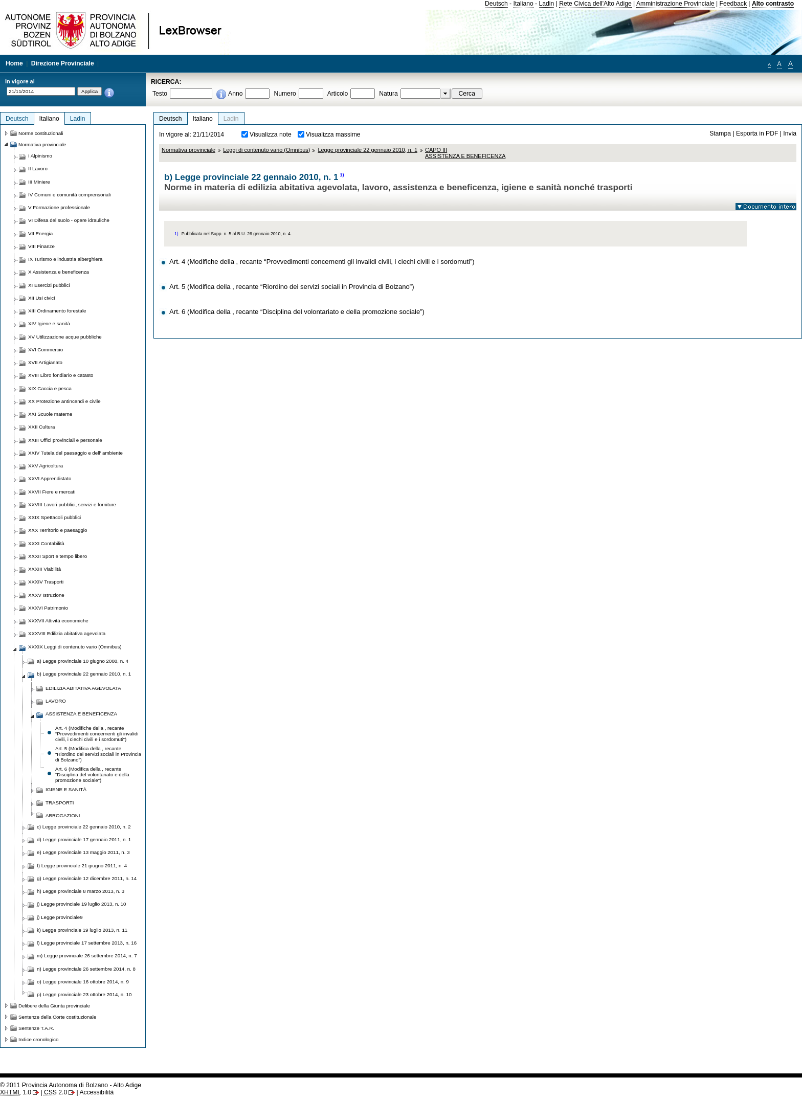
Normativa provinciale (188, 150)
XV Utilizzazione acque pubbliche (65, 337)
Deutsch (496, 3)
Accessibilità (96, 1092)
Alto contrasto (773, 3)
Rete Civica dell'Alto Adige (595, 3)
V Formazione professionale (59, 207)
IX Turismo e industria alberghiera (65, 259)
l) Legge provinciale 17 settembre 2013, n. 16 (87, 943)
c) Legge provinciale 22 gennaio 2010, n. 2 (84, 826)
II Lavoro (38, 168)
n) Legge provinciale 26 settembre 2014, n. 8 (86, 969)
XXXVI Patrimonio (48, 608)
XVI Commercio (45, 349)
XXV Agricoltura (45, 465)
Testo (159, 93)
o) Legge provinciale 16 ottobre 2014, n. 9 (83, 981)
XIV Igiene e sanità (49, 323)
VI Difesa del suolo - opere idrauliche (68, 220)
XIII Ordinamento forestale (57, 310)
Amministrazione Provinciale (675, 3)
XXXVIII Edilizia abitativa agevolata (66, 633)
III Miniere (39, 182)
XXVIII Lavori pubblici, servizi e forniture (72, 504)
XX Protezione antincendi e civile (64, 401)
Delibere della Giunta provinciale (54, 1005)
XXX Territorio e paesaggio (57, 530)
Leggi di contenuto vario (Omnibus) (266, 150)
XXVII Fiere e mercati (51, 492)
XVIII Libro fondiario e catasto (61, 375)
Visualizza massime (333, 134)
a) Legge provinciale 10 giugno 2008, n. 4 (82, 661)
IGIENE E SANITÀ (66, 789)
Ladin (546, 3)
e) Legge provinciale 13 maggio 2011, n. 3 (83, 852)
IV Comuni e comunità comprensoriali (69, 194)
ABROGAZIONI (63, 815)
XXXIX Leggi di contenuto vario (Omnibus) (75, 646)
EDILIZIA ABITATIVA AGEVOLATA (83, 688)
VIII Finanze (41, 246)
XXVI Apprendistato (49, 478)
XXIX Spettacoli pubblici (54, 517)
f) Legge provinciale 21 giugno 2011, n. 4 (82, 865)
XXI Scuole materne (50, 414)
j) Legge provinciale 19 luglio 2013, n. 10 (81, 904)
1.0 (15, 1092)
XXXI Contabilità (46, 543)
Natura (388, 93)
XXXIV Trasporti (45, 582)
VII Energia (40, 233)
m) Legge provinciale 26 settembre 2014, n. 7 (87, 955)
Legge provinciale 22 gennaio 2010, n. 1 (367, 150)
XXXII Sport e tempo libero (57, 556)
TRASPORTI (60, 802)
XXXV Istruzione (46, 595)
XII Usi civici (41, 298)
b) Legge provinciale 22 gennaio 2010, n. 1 (84, 674)
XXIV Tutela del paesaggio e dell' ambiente (75, 453)
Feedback (733, 3)
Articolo (337, 93)
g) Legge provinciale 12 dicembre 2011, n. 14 (87, 878)
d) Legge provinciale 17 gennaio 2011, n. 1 (84, 839)
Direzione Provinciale (62, 63)
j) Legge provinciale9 (60, 917)
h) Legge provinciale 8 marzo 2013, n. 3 (80, 891)
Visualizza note (271, 134)
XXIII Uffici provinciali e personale (65, 440)
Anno (235, 93)
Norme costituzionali (40, 133)
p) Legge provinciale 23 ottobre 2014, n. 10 (84, 994)
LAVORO (56, 701)
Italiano (523, 3)
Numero (285, 93)
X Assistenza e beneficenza (58, 272)
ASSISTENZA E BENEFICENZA (81, 713)
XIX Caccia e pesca (50, 388)
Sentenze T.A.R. (36, 1028)
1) (342, 174)
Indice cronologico (38, 1039)
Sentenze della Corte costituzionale (57, 1017)
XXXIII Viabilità (44, 569)
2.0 (55, 1092)
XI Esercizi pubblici (49, 285)
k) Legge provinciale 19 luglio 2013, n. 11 (82, 930)
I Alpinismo (40, 156)
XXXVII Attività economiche (58, 620)
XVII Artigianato (45, 362)
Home (14, 63)
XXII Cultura (41, 427)
